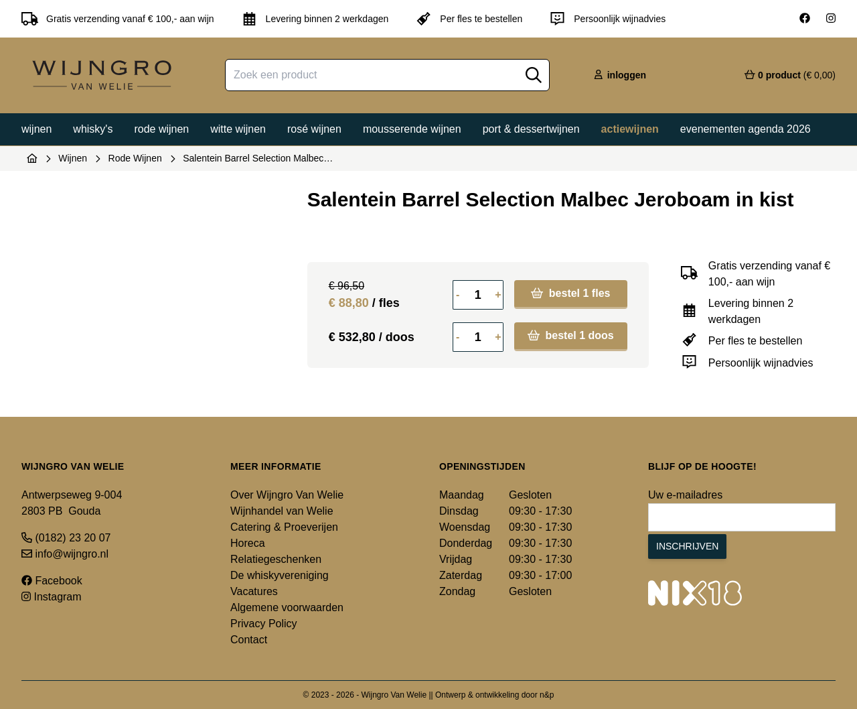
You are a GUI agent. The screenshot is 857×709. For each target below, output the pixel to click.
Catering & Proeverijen (284, 527)
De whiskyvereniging (279, 575)
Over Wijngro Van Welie (286, 495)
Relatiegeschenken (275, 559)
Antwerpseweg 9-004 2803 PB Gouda (71, 503)
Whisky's (92, 129)
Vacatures (254, 591)
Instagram (51, 596)
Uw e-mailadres (685, 495)
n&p (547, 695)
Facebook (51, 580)
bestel (570, 293)
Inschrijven (687, 546)
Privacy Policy (263, 623)
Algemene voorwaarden (286, 607)
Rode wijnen (161, 129)
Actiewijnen (630, 129)
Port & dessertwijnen (531, 129)
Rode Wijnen (135, 158)
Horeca (247, 543)
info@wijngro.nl (64, 554)
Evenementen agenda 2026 (745, 129)
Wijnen (36, 129)
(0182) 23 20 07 (65, 537)
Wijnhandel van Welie (281, 511)
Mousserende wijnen (412, 129)
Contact (248, 639)
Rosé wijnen (314, 129)
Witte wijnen (238, 129)
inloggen (619, 75)
